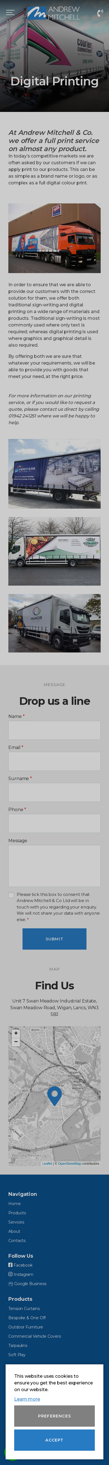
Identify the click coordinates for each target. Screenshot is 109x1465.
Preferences (54, 1416)
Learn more (27, 1399)
